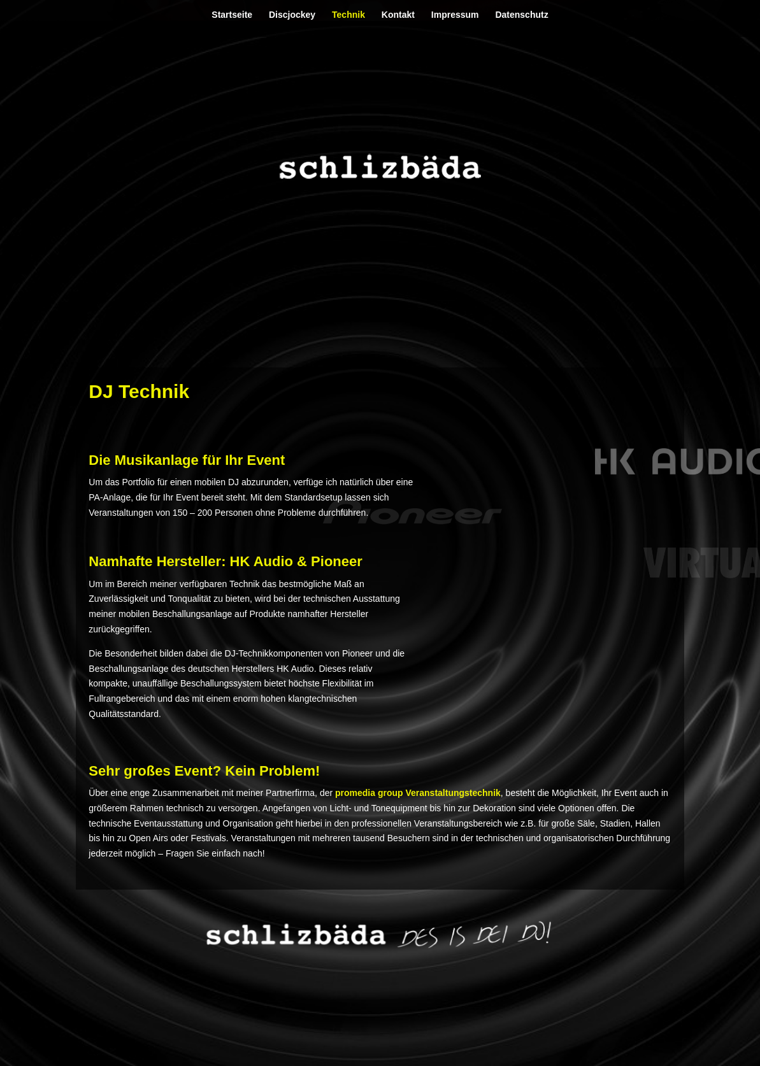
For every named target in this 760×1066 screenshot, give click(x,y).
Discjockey (292, 15)
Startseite (232, 15)
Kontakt (398, 15)
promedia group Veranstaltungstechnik (418, 793)
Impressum (455, 15)
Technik (348, 15)
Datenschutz (521, 15)
